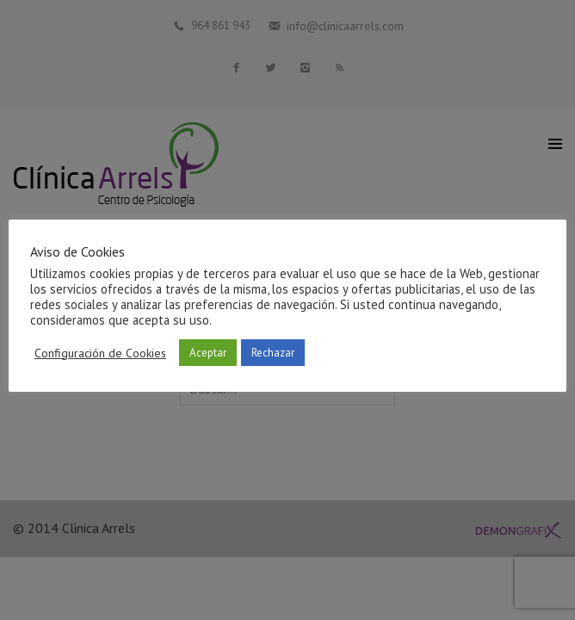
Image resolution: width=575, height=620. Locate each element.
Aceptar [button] (207, 352)
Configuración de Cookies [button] (100, 353)
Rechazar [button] (272, 352)
